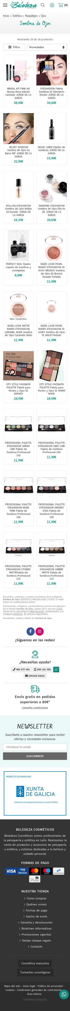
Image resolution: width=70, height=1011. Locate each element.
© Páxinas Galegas (35, 999)
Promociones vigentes (36, 935)
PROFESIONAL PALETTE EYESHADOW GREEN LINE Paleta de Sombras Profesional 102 (18, 449)
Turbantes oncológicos (35, 972)
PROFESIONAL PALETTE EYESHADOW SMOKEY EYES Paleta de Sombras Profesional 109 (51, 511)
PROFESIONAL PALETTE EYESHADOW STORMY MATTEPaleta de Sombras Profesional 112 (18, 572)
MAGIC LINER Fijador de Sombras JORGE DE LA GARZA (51, 150)
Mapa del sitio (12, 986)
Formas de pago (36, 910)
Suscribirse (35, 756)
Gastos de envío (36, 916)
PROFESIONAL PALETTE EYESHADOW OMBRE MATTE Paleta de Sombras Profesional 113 (51, 572)
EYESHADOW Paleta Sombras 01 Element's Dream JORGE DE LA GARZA (51, 93)
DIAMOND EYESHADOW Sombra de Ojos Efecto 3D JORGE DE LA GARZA (51, 210)
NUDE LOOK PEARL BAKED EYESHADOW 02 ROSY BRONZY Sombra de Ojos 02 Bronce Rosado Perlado (51, 270)
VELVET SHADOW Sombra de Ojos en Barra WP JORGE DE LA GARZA (18, 151)
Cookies (9, 990)
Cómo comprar (36, 898)
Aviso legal (29, 986)
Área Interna (34, 994)
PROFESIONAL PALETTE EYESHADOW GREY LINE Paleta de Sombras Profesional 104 (51, 447)
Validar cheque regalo (36, 941)
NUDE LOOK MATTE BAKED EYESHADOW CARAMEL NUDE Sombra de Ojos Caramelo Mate (18, 330)
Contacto (36, 947)
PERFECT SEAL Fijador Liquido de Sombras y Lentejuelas (18, 267)
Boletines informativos (36, 928)
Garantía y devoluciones (36, 922)
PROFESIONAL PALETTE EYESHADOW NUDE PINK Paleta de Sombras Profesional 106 (18, 511)
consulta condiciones (35, 707)
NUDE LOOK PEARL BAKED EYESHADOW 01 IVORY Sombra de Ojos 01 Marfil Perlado (51, 330)
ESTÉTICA (18, 614)
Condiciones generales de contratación (39, 990)
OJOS (59, 608)
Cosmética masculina (35, 963)
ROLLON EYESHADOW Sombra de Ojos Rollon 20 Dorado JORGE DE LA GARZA (18, 210)
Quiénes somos (37, 904)
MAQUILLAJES (37, 611)
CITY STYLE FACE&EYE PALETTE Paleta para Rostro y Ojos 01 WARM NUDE (51, 388)
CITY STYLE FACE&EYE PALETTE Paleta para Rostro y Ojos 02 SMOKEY (18, 388)
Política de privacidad (50, 986)
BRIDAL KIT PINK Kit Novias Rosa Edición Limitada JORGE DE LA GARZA (18, 93)
